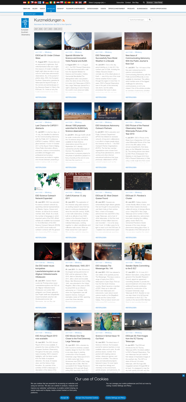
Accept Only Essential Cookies (87, 398)
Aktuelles (51, 10)
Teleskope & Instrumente (75, 8)
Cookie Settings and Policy (115, 398)
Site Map (135, 2)
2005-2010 (58, 29)
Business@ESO (142, 8)
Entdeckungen (92, 8)
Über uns (26, 8)
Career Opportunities (158, 8)
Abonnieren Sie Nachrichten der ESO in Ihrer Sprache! (52, 24)
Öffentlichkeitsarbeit (116, 8)
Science (150, 2)
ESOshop (60, 8)
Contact (128, 2)
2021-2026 (38, 29)
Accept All (64, 398)
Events (103, 8)
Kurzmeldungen (28, 14)
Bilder (35, 8)
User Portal (158, 2)
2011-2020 (48, 29)
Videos (42, 8)
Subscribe (120, 2)
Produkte (131, 8)
